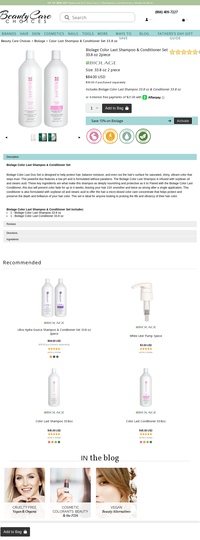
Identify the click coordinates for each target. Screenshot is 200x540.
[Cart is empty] (185, 20)
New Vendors (39, 491)
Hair (24, 33)
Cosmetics (54, 33)
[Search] (67, 18)
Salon (33, 486)
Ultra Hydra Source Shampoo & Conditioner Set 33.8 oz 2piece (33, 332)
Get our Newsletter (116, 496)
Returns (71, 491)
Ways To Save (123, 35)
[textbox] (101, 17)
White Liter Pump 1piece (78, 336)
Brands (9, 33)
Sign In (107, 481)
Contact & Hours (78, 481)
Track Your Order (115, 486)
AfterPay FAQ (75, 501)
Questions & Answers (81, 496)
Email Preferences (116, 491)
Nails (73, 33)
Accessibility (38, 501)
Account (106, 476)
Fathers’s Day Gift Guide (175, 35)
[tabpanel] (100, 187)
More (103, 33)
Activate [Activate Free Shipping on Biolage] (183, 121)
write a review (33, 352)
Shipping (72, 486)
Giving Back (37, 506)
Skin (36, 33)
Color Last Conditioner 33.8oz (166, 336)
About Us (36, 481)
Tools (88, 33)
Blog (144, 33)
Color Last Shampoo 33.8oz (122, 336)
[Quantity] (93, 108)
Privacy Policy (39, 496)
